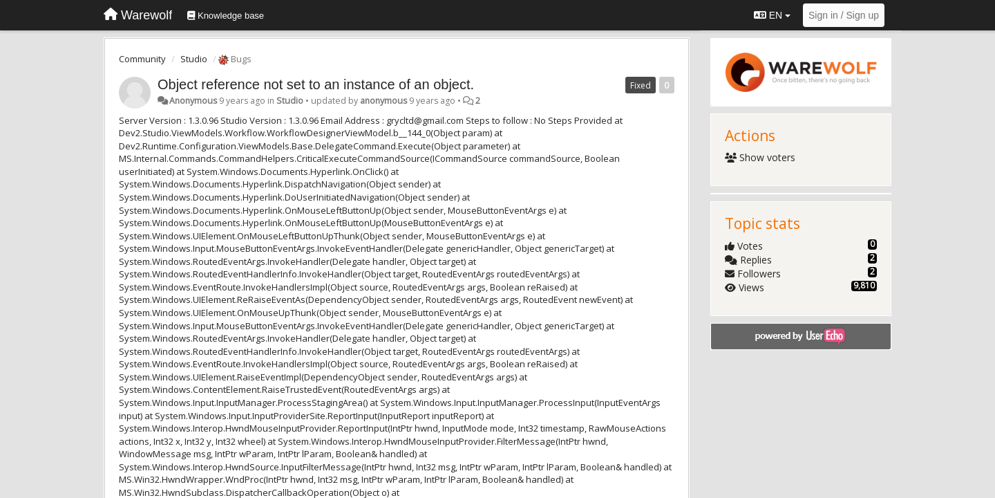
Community (142, 59)
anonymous (383, 101)
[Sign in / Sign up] (843, 15)
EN (772, 15)
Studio (193, 59)
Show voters (760, 157)
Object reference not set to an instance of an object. (316, 84)
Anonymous (193, 101)
